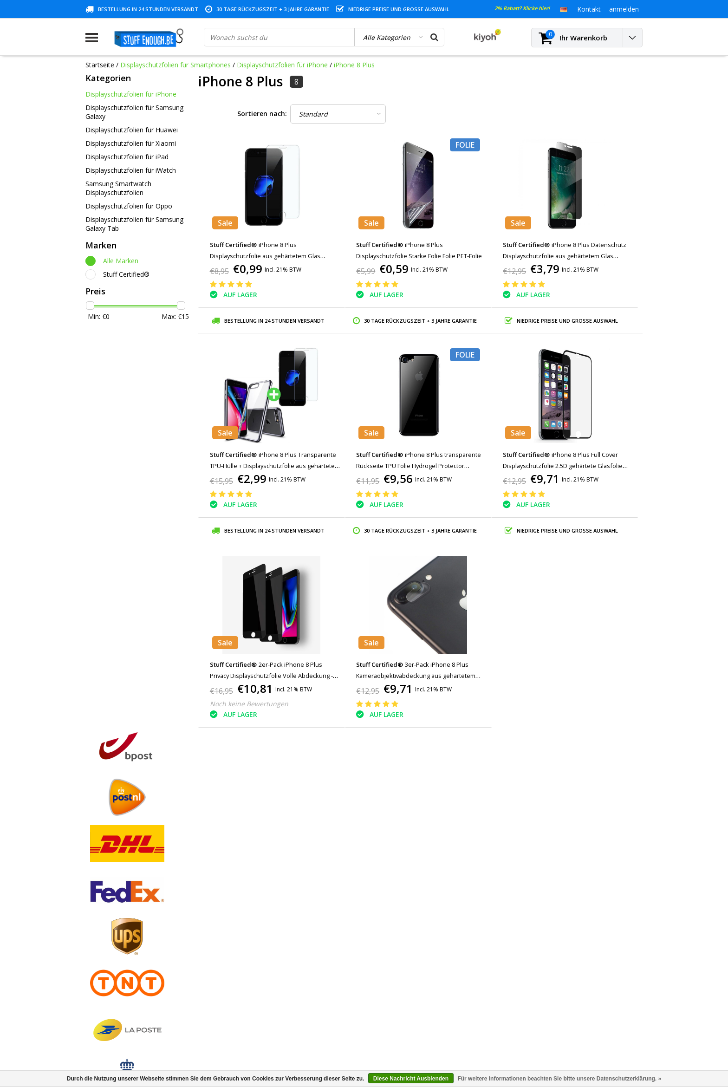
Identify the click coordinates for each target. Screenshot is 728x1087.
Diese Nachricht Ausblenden (410, 1078)
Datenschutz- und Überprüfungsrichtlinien (147, 948)
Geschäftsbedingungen (119, 894)
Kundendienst (105, 937)
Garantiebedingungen (117, 926)
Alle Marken (120, 260)
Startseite (99, 64)
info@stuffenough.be (539, 1021)
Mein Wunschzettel (255, 926)
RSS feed (98, 1012)
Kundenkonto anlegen (259, 894)
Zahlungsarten (107, 905)
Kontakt (97, 915)
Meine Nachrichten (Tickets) (269, 915)
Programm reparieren (117, 958)
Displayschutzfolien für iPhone (282, 64)
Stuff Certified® (126, 274)
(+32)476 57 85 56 (561, 1036)
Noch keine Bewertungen (249, 703)
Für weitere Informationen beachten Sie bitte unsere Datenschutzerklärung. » (559, 1078)
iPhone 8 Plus (354, 64)
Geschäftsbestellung (115, 990)
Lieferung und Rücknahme (124, 980)
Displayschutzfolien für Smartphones (175, 64)
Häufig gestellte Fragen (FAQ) (129, 1001)
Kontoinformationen (116, 969)
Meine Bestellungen (256, 905)
